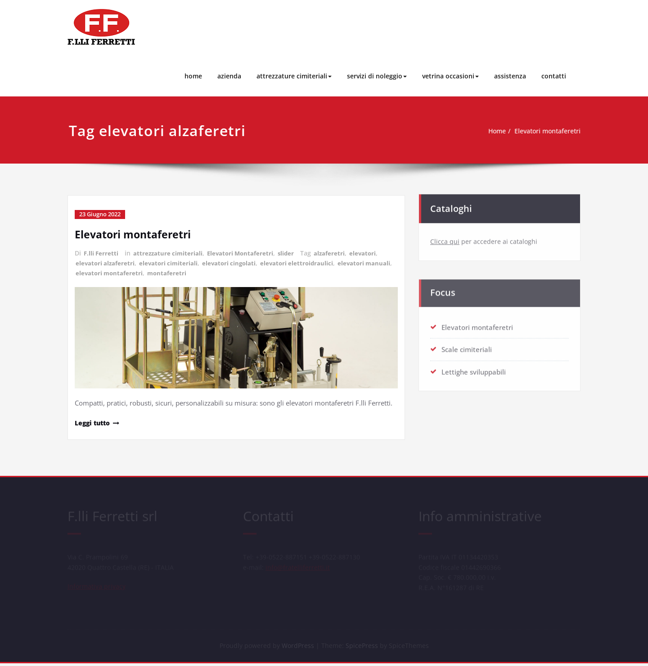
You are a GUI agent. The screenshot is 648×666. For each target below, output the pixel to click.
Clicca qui (444, 239)
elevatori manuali (103, 271)
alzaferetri (336, 252)
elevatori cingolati (233, 262)
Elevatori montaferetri (548, 131)
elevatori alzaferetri (106, 262)
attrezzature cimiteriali (294, 76)
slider (292, 252)
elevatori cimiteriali (171, 262)
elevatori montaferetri (169, 271)
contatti (553, 76)
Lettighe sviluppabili (473, 369)
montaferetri (228, 271)
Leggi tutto (94, 421)
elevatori (370, 252)
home (193, 76)
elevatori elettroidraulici (303, 262)
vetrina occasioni (450, 76)
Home (493, 131)
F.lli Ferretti (102, 252)
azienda (229, 76)
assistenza (510, 76)
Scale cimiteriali (466, 347)
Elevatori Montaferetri (244, 252)
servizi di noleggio (377, 76)
